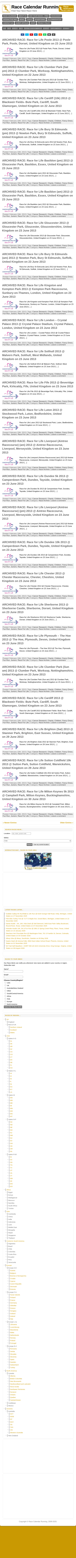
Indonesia (11, 1252)
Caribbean (12, 1433)
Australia (11, 1441)
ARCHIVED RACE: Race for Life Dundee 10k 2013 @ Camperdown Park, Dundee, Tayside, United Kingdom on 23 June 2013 (37, 576)
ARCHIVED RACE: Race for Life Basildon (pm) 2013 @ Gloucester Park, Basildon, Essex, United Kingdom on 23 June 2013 (37, 194)
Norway (13, 1368)
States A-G (12, 1068)
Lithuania (13, 1354)
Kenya (10, 1225)
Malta (12, 1362)
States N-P (12, 1149)
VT (11, 1206)
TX (11, 1198)
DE (11, 1092)
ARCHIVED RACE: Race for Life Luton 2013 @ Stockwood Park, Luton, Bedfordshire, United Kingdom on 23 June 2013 (32, 443)
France (12, 1330)
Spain (12, 1389)
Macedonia (14, 1360)
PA (11, 1181)
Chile (10, 1279)
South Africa (12, 1236)
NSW (12, 1446)
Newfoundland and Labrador (20, 1414)
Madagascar (12, 1228)
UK (7, 1049)
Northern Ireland (16, 1057)
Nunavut (13, 1422)
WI (11, 1211)
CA (11, 1082)
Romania (13, 1379)
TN (11, 1195)
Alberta (12, 1406)
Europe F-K (12, 1322)
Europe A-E (12, 1298)
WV (11, 1214)
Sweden (13, 1392)
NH (11, 1160)
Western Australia (16, 1462)
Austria (12, 1300)
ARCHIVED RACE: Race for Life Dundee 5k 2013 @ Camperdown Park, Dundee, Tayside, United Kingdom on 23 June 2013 (37, 510)
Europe (9, 1295)
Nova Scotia (14, 1417)
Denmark (13, 1316)
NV (11, 1168)
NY (11, 1171)
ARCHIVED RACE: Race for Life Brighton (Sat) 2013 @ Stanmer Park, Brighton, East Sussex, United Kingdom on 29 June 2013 (38, 763)
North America (11, 1401)
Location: (7, 863)
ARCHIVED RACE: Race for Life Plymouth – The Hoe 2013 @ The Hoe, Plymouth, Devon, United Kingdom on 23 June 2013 (36, 669)
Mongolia (11, 1260)
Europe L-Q (12, 1352)
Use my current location (41, 874)
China (10, 1246)
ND (11, 1155)
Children (57, 88)
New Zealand (13, 1465)
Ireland (12, 1346)
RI (11, 1187)
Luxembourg (14, 1357)
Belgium (13, 1303)
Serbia (12, 1381)
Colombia (11, 1282)
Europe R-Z (12, 1376)
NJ (11, 1163)
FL (11, 1095)
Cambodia (12, 1244)
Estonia (13, 1319)
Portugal (13, 1373)
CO (11, 1084)
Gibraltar (13, 1335)
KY (11, 1119)
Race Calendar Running (36, 6)
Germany (13, 1333)
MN (11, 1138)
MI (11, 1136)
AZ (11, 1079)
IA (11, 1106)
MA (11, 1128)
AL (11, 1071)
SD (11, 1192)
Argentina (11, 1273)
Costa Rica (12, 1284)
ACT (11, 1444)
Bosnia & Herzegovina (18, 1306)
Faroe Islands (15, 1325)
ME (11, 1133)
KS (11, 1117)
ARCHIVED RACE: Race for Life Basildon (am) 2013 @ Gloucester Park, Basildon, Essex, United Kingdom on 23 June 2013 (37, 225)
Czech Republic (16, 1314)
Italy (11, 1349)
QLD (12, 1452)
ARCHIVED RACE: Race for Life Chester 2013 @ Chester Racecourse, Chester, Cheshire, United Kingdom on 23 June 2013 (33, 607)
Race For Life (23, 90)
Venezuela (12, 1292)
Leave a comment (58, 90)
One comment (57, 721)
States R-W (12, 1184)
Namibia (11, 1233)
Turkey (12, 1397)
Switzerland (14, 1395)
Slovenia (13, 1387)
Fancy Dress (67, 88)
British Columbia (16, 1408)
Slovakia (13, 1384)
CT (11, 1087)
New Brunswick (15, 1411)
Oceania (9, 1439)
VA (11, 1203)
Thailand (11, 1268)
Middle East (12, 1257)
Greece (12, 1338)
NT (11, 1449)
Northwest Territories (17, 1419)
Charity (50, 88)
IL (11, 1111)
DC (11, 1090)
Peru (10, 1290)
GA (11, 1098)
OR (11, 1179)
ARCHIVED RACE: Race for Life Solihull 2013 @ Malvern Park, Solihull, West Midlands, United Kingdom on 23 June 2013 (33, 385)
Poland (12, 1370)
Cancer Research (39, 88)
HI (11, 1103)
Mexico (11, 1436)
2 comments (56, 153)
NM (11, 1165)
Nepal (10, 1263)
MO (11, 1141)
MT (11, 1146)
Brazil (10, 1276)
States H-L (12, 1101)
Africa (8, 1220)
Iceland (12, 1343)
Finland (12, 1327)
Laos (10, 1255)
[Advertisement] (38, 48)
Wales (12, 1062)
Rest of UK (12, 1055)
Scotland (13, 1060)
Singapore (12, 1265)
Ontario (12, 1425)
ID (11, 1109)
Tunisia (11, 1238)
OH (11, 1173)
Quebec (13, 1427)
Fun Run (6, 90)
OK (11, 1176)
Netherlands (14, 1365)
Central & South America (15, 1271)
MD (11, 1130)
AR (11, 1076)
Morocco (11, 1230)
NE (11, 1157)
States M (11, 1125)
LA (11, 1122)
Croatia (12, 1308)
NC (11, 1152)
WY (11, 1216)
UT (11, 1200)
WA (11, 1208)
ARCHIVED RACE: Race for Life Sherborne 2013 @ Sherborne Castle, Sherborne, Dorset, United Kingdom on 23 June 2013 (37, 638)
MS (11, 1144)
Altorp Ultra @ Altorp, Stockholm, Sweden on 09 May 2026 (27, 968)
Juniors (14, 90)
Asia (8, 1241)
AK (11, 1074)
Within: (6, 868)
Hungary (13, 1341)
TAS (11, 1457)
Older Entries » (66, 853)
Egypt (10, 1222)
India (10, 1249)
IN (11, 1114)
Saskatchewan (15, 1430)
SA (11, 1454)
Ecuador (11, 1287)
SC (11, 1190)
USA (8, 1066)
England (11, 1052)
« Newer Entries (10, 853)
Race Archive (44, 90)
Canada (11, 1403)
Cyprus (12, 1311)
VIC (11, 1460)
